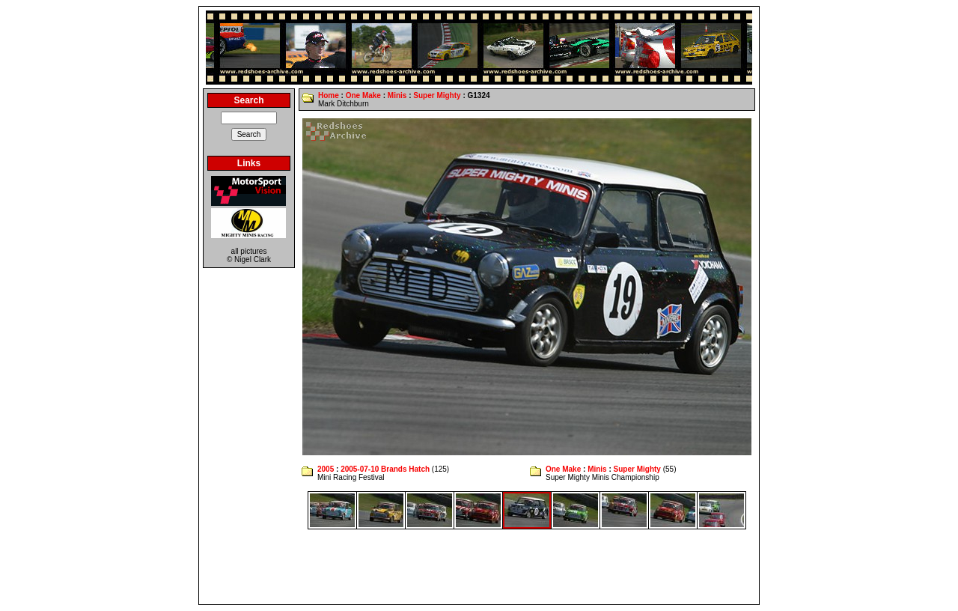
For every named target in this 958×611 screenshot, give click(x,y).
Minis (397, 95)
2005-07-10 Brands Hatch (385, 469)
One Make (363, 95)
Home (328, 95)
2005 (325, 469)
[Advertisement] (479, 567)
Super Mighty (436, 95)
